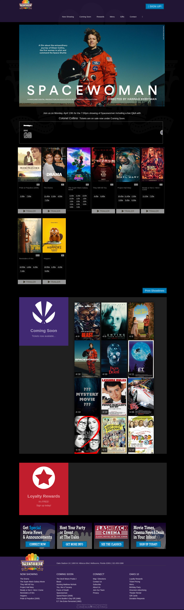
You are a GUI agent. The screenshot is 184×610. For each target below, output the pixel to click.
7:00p (29, 197)
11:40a (47, 197)
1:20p (78, 199)
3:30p (120, 201)
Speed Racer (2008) (65, 596)
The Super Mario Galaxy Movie (32, 582)
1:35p (53, 267)
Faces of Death (63, 590)
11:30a (78, 196)
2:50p (78, 201)
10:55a (47, 267)
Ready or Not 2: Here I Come (31, 590)
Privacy (96, 593)
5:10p (84, 204)
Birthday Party (135, 588)
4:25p (35, 267)
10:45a (120, 197)
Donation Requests (137, 599)
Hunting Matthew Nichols (66, 585)
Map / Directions (99, 579)
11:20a (145, 197)
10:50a (22, 267)
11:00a (71, 196)
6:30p (134, 201)
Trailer (29, 211)
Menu (112, 17)
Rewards (100, 17)
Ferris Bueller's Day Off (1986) (69, 599)
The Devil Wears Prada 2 (67, 579)
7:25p (47, 201)
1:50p (84, 199)
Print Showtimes (154, 290)
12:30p (71, 199)
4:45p (96, 197)
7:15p (78, 207)
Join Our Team (99, 590)
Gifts (122, 17)
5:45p (127, 201)
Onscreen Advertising (137, 590)
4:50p (60, 197)
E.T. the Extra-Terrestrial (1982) (69, 602)
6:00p (71, 207)
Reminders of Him (27, 593)
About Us (96, 588)
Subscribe (97, 585)
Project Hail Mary (27, 588)
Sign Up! (155, 6)
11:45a (127, 197)
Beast (59, 582)
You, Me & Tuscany (64, 588)
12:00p (84, 196)
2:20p (71, 201)
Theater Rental (135, 593)
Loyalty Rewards (136, 579)
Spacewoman (62, 593)
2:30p (134, 197)
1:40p (29, 267)
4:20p (60, 267)
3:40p (84, 201)
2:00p (22, 197)
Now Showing (68, 17)
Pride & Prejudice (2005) (30, 599)
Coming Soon (85, 17)
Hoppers (23, 596)
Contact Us (97, 582)
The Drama (24, 579)
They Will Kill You (27, 585)
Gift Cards (133, 596)
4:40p (78, 204)
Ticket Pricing (134, 582)
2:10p (53, 197)
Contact (133, 17)
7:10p (22, 271)
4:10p (71, 204)
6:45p (102, 197)
